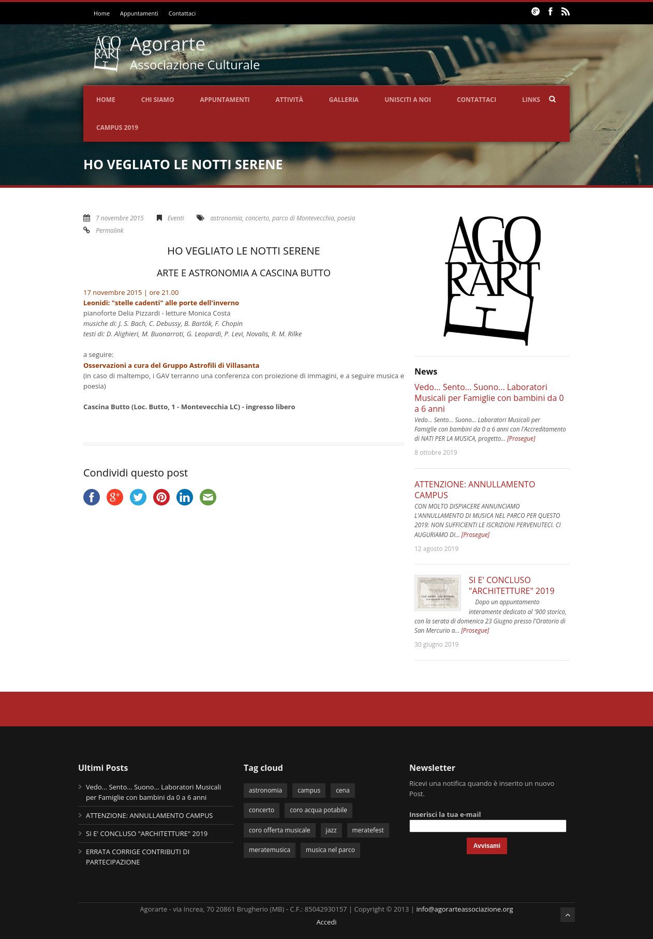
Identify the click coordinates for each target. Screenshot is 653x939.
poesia (346, 218)
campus (309, 790)
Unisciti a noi (407, 99)
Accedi (326, 922)
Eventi (176, 218)
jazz (331, 830)
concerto (257, 218)
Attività (289, 99)
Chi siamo (157, 99)
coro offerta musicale (279, 830)
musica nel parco (330, 849)
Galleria (344, 99)
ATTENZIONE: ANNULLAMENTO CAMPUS (474, 490)
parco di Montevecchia (303, 218)
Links (531, 99)
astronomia (226, 218)
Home (102, 13)
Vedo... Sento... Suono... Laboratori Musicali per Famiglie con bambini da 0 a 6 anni (489, 397)
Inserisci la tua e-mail (445, 814)
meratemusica (269, 849)
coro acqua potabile (318, 810)
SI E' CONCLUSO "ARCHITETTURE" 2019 (512, 585)
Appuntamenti (139, 13)
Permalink (110, 230)
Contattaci (182, 13)
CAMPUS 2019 (117, 127)
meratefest (368, 830)
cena (343, 790)
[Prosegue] (521, 438)
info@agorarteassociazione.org (464, 909)
